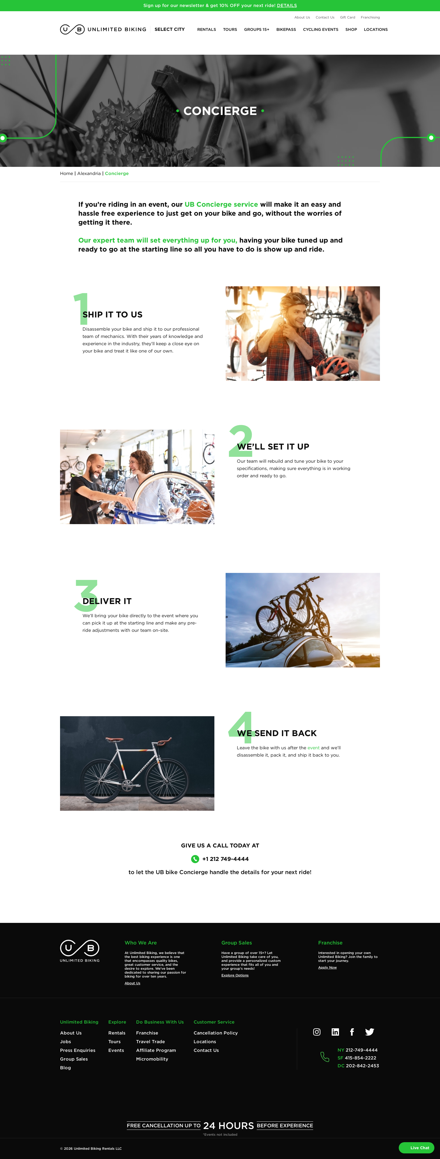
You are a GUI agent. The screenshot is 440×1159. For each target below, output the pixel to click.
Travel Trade (150, 1041)
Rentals (206, 29)
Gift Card (347, 17)
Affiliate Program (156, 1050)
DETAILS (287, 5)
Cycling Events (320, 29)
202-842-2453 (362, 1065)
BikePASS (286, 29)
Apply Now (327, 967)
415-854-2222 (360, 1058)
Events (116, 1050)
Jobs (65, 1041)
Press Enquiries (77, 1050)
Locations (376, 29)
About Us (302, 17)
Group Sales (74, 1059)
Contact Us (325, 17)
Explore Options (235, 975)
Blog (65, 1067)
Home (66, 173)
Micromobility (152, 1059)
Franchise (147, 1033)
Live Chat (416, 1148)
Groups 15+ (256, 29)
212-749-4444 (362, 1050)
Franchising (370, 17)
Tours (230, 29)
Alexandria (89, 173)
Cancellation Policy (216, 1033)
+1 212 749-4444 (221, 859)
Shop (351, 29)
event (314, 747)
